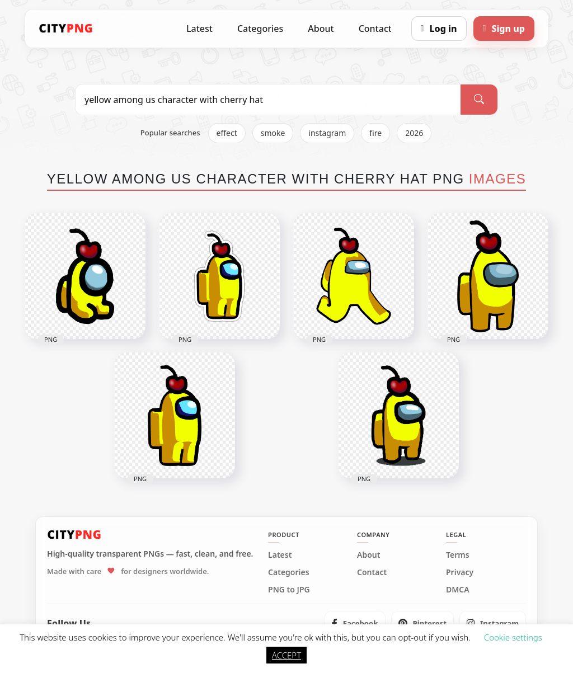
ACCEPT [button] (286, 655)
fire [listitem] (375, 133)
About (321, 28)
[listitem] (355, 623)
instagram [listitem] (327, 133)
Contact (375, 28)
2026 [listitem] (414, 133)
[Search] (479, 99)
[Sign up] (503, 28)
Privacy (459, 572)
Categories (260, 28)
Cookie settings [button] (513, 637)
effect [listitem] (227, 133)
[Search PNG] (268, 99)
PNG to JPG (289, 590)
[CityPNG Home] (66, 28)
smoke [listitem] (273, 133)
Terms (457, 555)
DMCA (457, 590)
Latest (199, 28)
